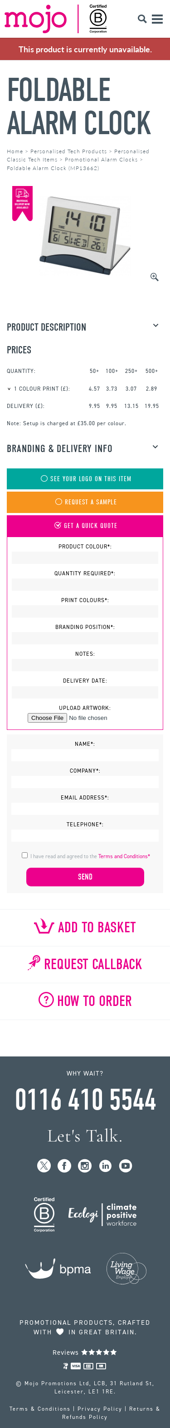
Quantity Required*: (85, 573)
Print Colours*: (85, 600)
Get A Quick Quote (85, 526)
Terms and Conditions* (124, 856)
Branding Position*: (85, 627)
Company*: (85, 770)
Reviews (85, 1352)
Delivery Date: (85, 680)
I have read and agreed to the (90, 856)
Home (15, 151)
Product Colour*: (85, 546)
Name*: (85, 744)
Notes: (85, 654)
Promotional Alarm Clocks (101, 159)
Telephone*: (85, 824)
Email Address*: (85, 797)
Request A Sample (85, 502)
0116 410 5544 (85, 1100)
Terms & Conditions (40, 1409)
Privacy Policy (100, 1409)
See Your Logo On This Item (85, 479)
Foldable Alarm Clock (79, 107)
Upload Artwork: (85, 708)
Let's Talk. (85, 1136)
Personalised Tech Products (68, 151)
